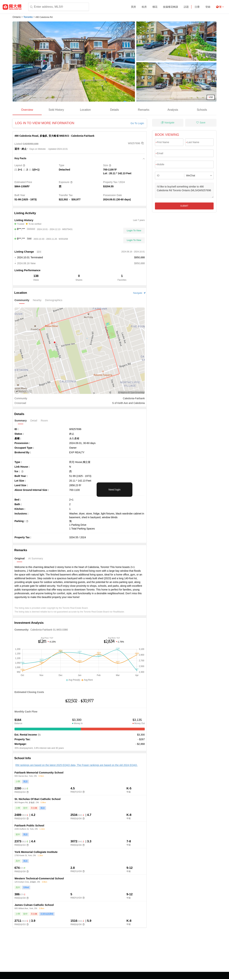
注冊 (197, 6)
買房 (133, 6)
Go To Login (137, 123)
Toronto (28, 17)
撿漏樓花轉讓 (170, 6)
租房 (144, 6)
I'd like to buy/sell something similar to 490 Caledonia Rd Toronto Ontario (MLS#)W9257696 (184, 190)
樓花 (154, 6)
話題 (186, 6)
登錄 (207, 6)
